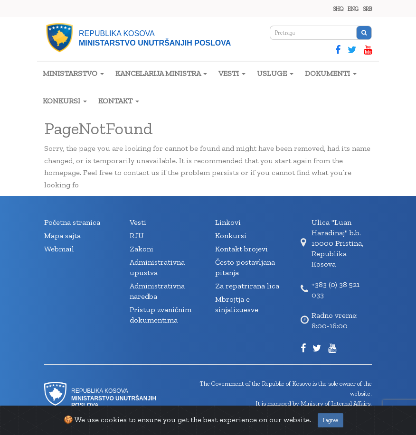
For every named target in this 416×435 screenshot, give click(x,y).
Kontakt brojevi (241, 248)
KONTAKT (118, 100)
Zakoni (141, 248)
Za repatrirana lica (247, 285)
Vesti (138, 222)
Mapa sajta (62, 235)
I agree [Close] (330, 420)
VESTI (232, 73)
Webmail (59, 248)
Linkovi (228, 222)
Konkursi (230, 235)
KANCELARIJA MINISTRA (161, 73)
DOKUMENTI (331, 73)
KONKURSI (65, 100)
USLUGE (275, 73)
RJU (137, 235)
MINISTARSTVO (73, 73)
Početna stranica (72, 222)
